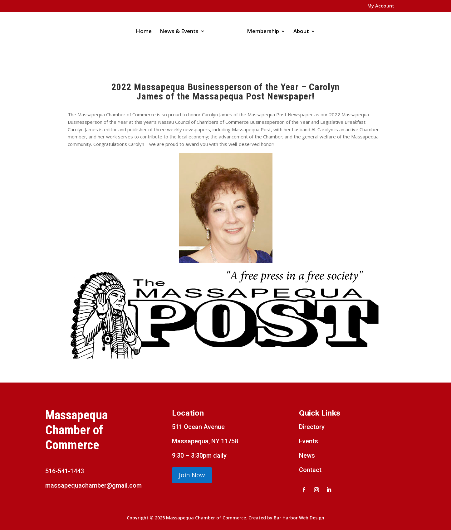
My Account (380, 6)
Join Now (192, 475)
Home (144, 32)
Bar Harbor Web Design (299, 518)
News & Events (179, 32)
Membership (263, 32)
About (301, 32)
